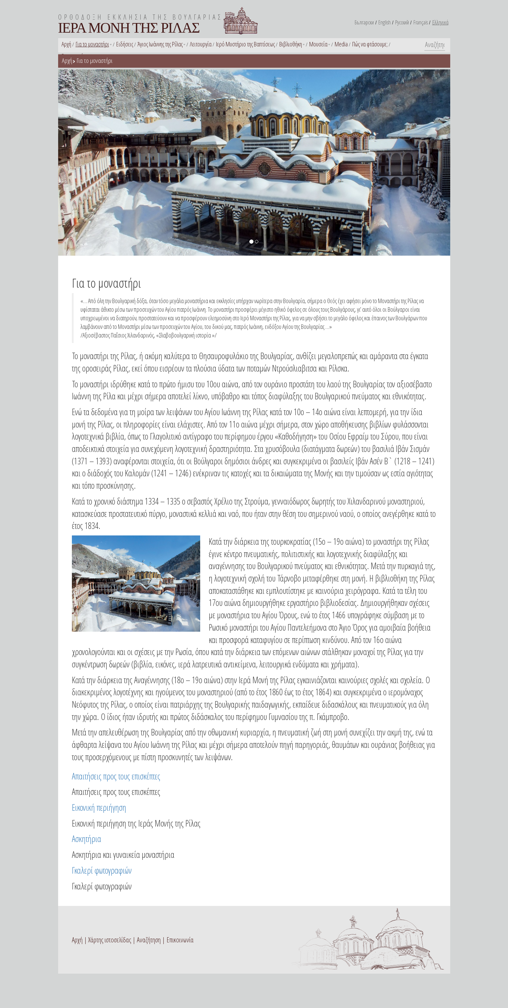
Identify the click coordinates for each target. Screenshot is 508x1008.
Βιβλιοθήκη (290, 44)
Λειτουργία (201, 44)
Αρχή (66, 44)
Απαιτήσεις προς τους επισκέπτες (116, 776)
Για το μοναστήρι (92, 44)
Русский (402, 22)
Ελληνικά (440, 22)
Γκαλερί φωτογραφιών (102, 870)
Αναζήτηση (149, 939)
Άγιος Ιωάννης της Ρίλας (160, 44)
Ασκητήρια (86, 838)
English (384, 22)
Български (364, 22)
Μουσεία (318, 44)
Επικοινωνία (180, 939)
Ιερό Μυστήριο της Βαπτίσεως (245, 44)
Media (341, 44)
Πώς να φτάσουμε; (370, 44)
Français (420, 22)
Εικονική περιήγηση (99, 807)
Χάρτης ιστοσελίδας (109, 939)
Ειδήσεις (124, 44)
